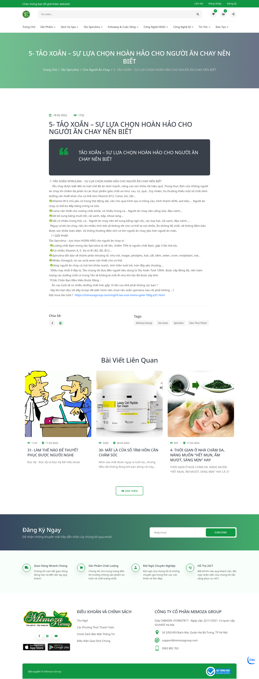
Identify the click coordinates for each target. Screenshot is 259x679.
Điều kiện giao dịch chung (93, 641)
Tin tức (203, 27)
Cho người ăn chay (96, 70)
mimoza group (144, 323)
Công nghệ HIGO (155, 27)
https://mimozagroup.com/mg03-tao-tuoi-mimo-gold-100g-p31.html (120, 295)
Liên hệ (198, 3)
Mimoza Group (52, 672)
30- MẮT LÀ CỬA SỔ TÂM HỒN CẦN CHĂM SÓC (128, 453)
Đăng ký (232, 3)
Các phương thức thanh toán (95, 628)
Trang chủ (28, 27)
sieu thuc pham (198, 323)
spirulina (179, 323)
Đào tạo (221, 27)
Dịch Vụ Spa (68, 27)
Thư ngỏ (82, 621)
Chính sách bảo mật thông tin (96, 634)
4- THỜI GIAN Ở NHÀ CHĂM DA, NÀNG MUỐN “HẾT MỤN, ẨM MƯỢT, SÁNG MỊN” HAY (197, 455)
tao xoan (163, 323)
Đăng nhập (215, 3)
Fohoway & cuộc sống (122, 27)
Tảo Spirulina (92, 27)
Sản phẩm (46, 27)
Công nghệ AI (182, 27)
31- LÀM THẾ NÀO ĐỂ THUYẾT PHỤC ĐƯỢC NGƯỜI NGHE (52, 453)
